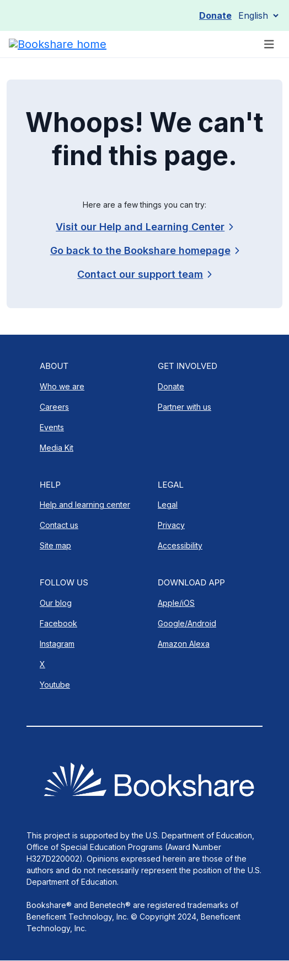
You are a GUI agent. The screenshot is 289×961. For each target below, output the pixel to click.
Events (52, 427)
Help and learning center (85, 504)
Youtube (55, 684)
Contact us (59, 525)
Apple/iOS (176, 603)
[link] (144, 274)
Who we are (62, 386)
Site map (55, 545)
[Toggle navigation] (269, 44)
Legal (168, 504)
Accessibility (180, 545)
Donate (215, 15)
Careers (54, 406)
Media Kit (56, 447)
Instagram (57, 643)
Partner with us (184, 406)
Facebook (58, 623)
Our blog (56, 603)
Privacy (171, 525)
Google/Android (187, 623)
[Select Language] (258, 15)
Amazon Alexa (184, 643)
